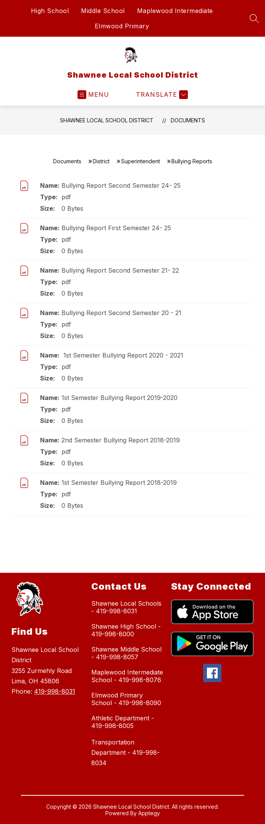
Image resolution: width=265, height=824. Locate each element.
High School (50, 11)
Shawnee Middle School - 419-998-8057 (126, 653)
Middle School (103, 11)
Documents (188, 120)
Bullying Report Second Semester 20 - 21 (121, 313)
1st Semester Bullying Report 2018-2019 (119, 482)
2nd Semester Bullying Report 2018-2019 (120, 440)
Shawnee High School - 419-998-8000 (126, 630)
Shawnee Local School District (107, 120)
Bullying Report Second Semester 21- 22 (120, 270)
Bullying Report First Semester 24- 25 (116, 228)
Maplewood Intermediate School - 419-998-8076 (127, 676)
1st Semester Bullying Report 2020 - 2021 (122, 355)
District (101, 161)
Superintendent (140, 161)
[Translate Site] (161, 94)
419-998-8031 (54, 691)
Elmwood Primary (122, 26)
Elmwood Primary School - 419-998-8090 (126, 699)
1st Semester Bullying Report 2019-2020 (119, 397)
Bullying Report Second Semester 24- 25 (121, 185)
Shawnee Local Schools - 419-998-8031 (126, 607)
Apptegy (149, 813)
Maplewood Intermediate (175, 11)
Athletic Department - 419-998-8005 (122, 722)
